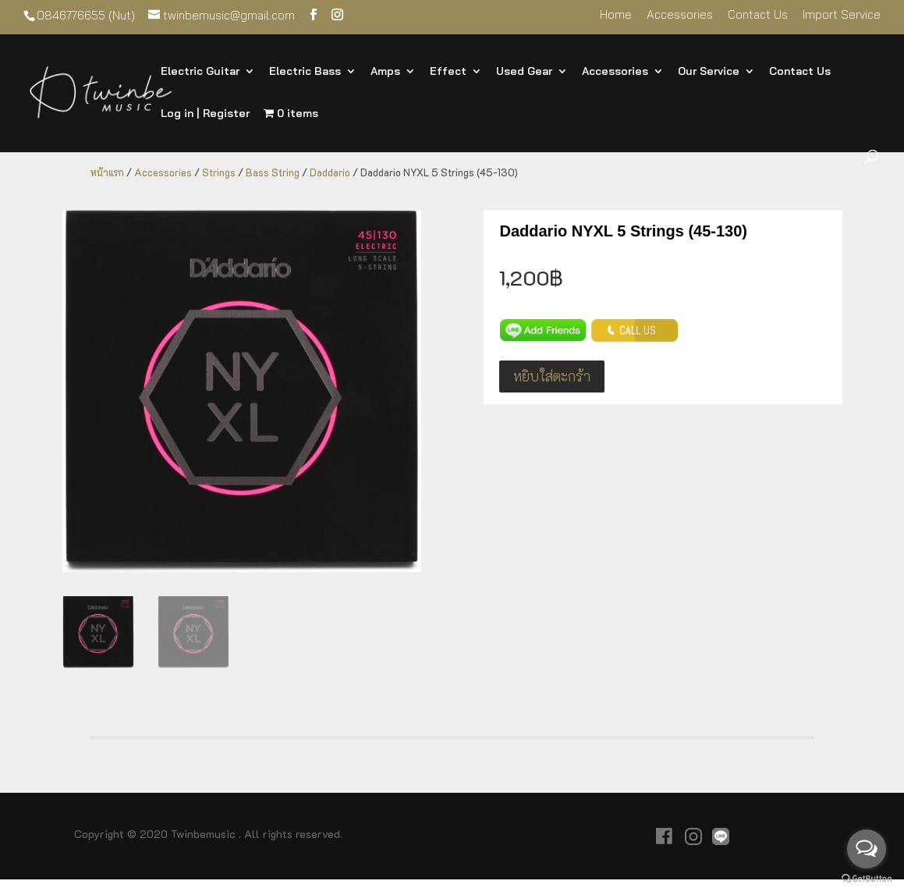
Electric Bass (305, 72)
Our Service (708, 72)
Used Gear (524, 72)
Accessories (680, 15)
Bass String (273, 172)
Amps (385, 72)
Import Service (842, 15)
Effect (448, 72)
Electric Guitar (200, 72)
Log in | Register (205, 114)
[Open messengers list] (866, 848)
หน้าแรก (107, 172)
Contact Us (758, 15)
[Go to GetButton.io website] (867, 879)
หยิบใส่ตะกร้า (551, 376)
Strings (219, 172)
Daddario (330, 172)
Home (616, 15)
